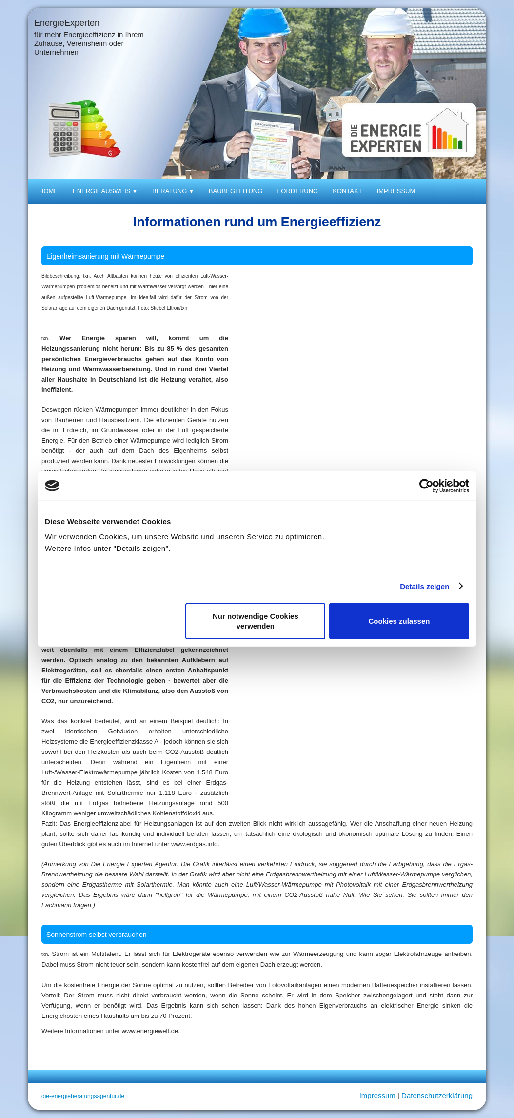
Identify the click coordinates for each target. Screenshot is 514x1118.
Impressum (396, 191)
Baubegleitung (236, 191)
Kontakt (347, 191)
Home (48, 191)
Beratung (173, 191)
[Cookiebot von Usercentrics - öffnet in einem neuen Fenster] (426, 485)
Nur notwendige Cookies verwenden (255, 621)
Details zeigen (424, 586)
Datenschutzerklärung (437, 1095)
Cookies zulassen (399, 621)
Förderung (297, 191)
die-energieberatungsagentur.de (82, 1096)
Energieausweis (105, 191)
